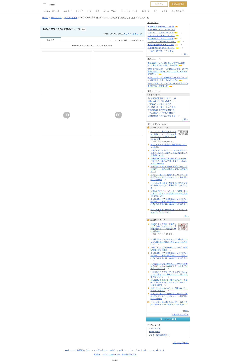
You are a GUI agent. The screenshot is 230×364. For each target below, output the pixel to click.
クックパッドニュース (133, 34)
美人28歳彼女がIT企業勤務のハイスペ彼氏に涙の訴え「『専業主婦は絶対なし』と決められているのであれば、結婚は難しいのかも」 (169, 201)
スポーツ (145, 11)
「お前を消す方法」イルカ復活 (160, 51)
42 (183, 42)
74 (181, 26)
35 (178, 116)
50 (178, 30)
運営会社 (97, 354)
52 (179, 98)
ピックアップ (153, 23)
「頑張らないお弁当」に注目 (160, 104)
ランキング (152, 124)
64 (178, 113)
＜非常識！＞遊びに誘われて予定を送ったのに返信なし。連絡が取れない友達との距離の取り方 (168, 169)
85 (178, 107)
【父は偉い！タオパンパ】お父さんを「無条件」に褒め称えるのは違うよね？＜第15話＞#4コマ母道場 (169, 282)
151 (175, 104)
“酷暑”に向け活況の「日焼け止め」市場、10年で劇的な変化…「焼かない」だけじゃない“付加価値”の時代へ (168, 71)
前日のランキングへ (180, 315)
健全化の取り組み (129, 354)
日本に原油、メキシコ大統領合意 (161, 30)
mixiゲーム (113, 350)
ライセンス (90, 350)
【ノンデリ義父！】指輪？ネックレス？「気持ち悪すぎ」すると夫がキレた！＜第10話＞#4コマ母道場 (169, 177)
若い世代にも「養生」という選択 (161, 107)
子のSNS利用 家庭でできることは (162, 98)
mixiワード (160, 350)
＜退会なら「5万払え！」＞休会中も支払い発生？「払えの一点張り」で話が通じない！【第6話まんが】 (168, 152)
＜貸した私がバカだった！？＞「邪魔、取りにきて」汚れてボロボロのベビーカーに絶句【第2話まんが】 (168, 193)
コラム (165, 11)
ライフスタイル (178, 11)
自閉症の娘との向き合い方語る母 (161, 116)
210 (177, 51)
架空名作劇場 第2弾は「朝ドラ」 (161, 48)
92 (178, 110)
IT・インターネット (129, 11)
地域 (97, 11)
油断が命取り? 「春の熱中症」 (160, 101)
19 (176, 101)
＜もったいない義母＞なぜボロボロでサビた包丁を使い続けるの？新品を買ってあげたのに (168, 185)
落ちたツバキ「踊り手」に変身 (160, 39)
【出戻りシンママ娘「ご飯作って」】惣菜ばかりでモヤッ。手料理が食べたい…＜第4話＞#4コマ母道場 (163, 227)
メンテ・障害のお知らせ (159, 335)
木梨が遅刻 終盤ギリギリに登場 (161, 45)
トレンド (79, 11)
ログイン (159, 4)
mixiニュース (56, 18)
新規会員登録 (178, 4)
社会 (89, 11)
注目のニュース (153, 91)
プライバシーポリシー (111, 354)
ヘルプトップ (154, 328)
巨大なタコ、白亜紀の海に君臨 (160, 33)
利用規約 (81, 350)
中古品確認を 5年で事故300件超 (161, 110)
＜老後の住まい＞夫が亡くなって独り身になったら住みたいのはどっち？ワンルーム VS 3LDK (168, 241)
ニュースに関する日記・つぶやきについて (126, 40)
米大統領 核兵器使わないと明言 (161, 27)
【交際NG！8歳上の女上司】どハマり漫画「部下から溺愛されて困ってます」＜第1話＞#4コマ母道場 (168, 161)
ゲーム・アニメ (110, 11)
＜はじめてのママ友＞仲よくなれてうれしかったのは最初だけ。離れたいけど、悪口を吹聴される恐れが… (168, 274)
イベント (138, 350)
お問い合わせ (102, 350)
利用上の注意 (154, 332)
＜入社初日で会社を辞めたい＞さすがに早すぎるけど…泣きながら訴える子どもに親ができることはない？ (168, 266)
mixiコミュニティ (126, 350)
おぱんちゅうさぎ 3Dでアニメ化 (161, 36)
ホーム (45, 18)
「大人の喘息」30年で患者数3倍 (161, 113)
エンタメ (67, 11)
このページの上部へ (181, 343)
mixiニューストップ (51, 11)
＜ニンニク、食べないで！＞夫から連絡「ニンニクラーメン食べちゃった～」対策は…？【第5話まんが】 (163, 135)
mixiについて (70, 350)
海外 (155, 11)
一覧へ (185, 54)
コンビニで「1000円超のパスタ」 (162, 42)
